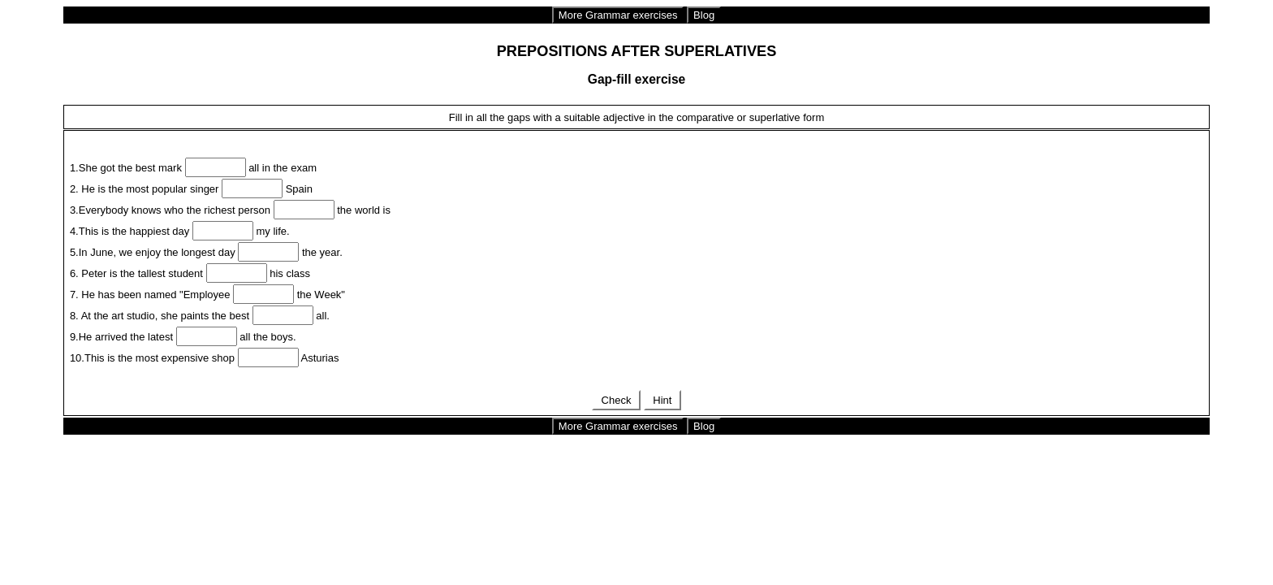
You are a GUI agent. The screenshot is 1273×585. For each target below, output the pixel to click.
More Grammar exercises (618, 15)
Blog (703, 15)
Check (616, 400)
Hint (662, 400)
